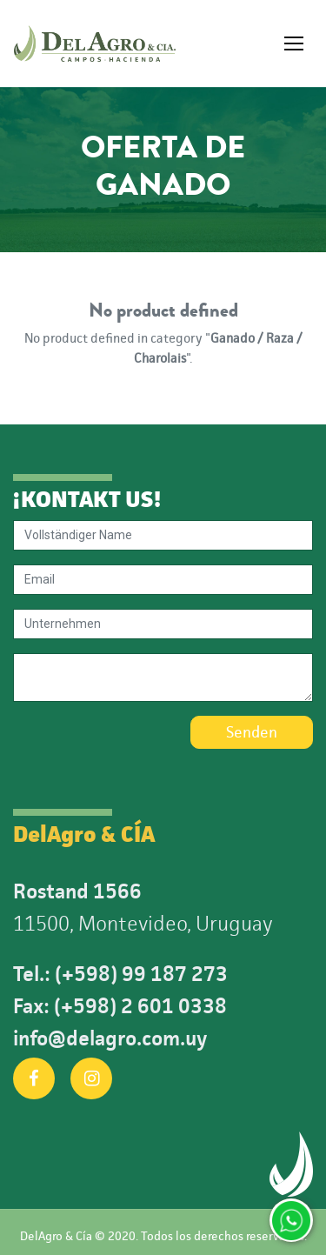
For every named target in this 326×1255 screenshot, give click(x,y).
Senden (251, 732)
